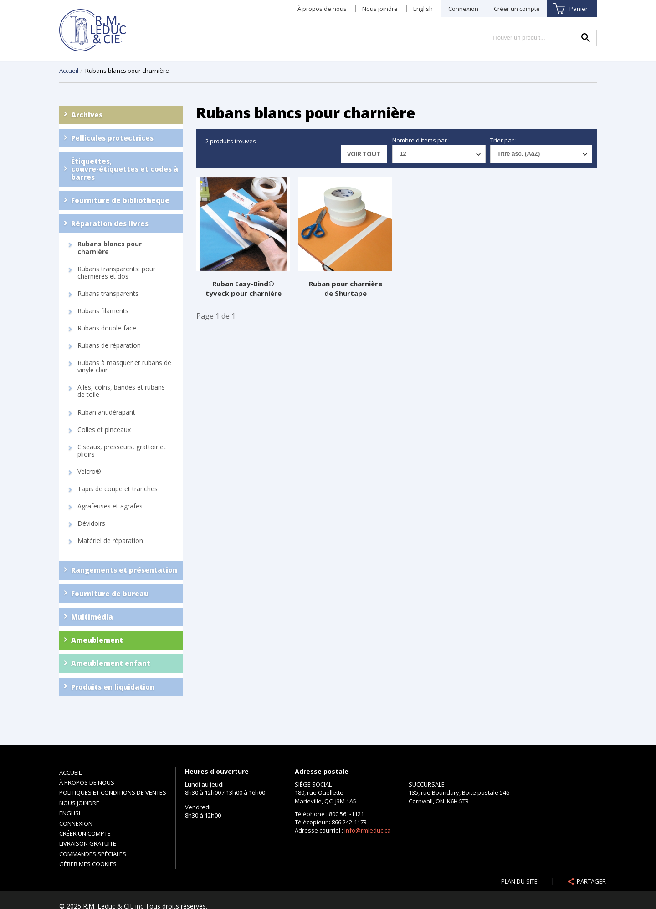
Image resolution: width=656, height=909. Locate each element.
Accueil (68, 70)
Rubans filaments (102, 311)
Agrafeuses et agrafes (110, 506)
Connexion (463, 9)
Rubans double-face (106, 328)
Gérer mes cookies (88, 864)
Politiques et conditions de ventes (112, 792)
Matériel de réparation (110, 540)
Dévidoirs (91, 523)
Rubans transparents (107, 293)
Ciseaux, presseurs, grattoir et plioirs (121, 450)
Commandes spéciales (92, 854)
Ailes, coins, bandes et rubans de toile (121, 391)
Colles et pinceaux (104, 429)
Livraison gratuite (87, 843)
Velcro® (89, 471)
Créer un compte (517, 9)
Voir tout (363, 154)
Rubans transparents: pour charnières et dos (116, 272)
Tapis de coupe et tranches (117, 489)
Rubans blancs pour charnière (109, 247)
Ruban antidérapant (106, 412)
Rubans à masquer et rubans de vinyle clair (124, 366)
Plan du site (519, 881)
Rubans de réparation (109, 345)
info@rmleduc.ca (367, 830)
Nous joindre (380, 9)
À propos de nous (322, 9)
